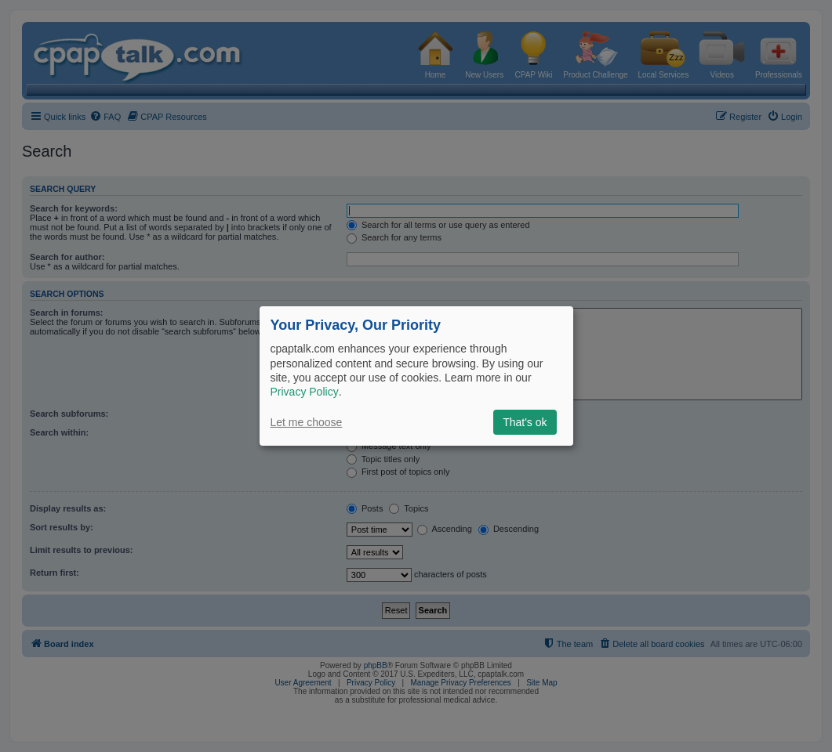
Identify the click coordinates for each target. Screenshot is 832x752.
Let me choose (307, 422)
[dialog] (416, 376)
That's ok (525, 422)
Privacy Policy (305, 391)
